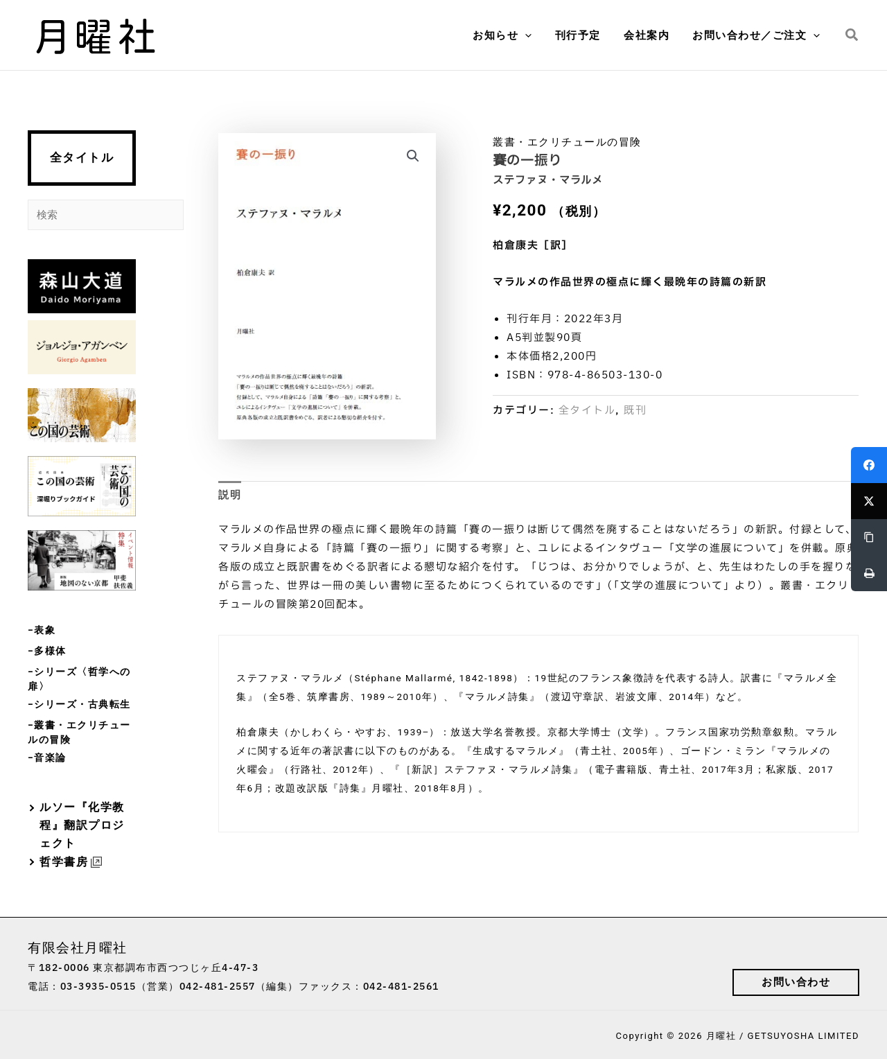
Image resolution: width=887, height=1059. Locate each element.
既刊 (635, 411)
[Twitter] (869, 501)
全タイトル (82, 157)
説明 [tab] (229, 495)
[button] (533, 35)
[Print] (869, 573)
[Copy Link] (869, 537)
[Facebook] (869, 465)
